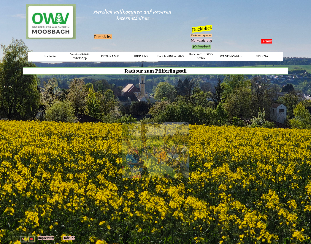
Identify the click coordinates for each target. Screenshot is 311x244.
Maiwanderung (201, 40)
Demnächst (103, 36)
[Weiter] (202, 150)
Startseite (50, 56)
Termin (266, 41)
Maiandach (201, 47)
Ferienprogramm (201, 35)
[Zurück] (109, 150)
